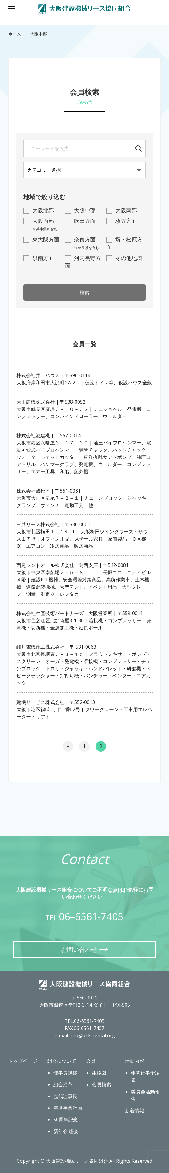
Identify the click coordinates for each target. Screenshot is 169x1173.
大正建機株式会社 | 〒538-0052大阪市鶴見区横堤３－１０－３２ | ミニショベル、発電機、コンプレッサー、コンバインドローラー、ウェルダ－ (83, 409)
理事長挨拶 (65, 1072)
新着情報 (134, 1110)
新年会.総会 (65, 1131)
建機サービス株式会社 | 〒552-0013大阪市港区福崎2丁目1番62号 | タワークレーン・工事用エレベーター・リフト (84, 709)
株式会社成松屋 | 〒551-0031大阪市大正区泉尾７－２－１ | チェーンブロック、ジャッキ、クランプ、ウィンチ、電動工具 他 (83, 497)
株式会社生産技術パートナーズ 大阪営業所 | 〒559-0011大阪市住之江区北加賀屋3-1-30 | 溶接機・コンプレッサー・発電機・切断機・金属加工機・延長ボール (83, 620)
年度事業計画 (67, 1108)
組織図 (99, 1072)
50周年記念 (65, 1119)
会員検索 (101, 1084)
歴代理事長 (65, 1096)
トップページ (22, 1061)
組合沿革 (63, 1084)
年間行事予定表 (145, 1076)
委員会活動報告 (145, 1095)
